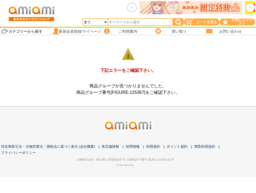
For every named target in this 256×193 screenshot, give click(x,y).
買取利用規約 (204, 146)
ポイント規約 (177, 146)
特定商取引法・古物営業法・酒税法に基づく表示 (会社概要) (48, 146)
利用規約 (153, 146)
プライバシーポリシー (18, 153)
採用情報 (133, 146)
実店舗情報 (110, 146)
